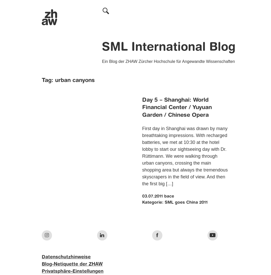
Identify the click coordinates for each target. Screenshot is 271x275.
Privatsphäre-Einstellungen (72, 271)
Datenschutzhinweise (66, 257)
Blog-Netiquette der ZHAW (72, 264)
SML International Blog (168, 47)
